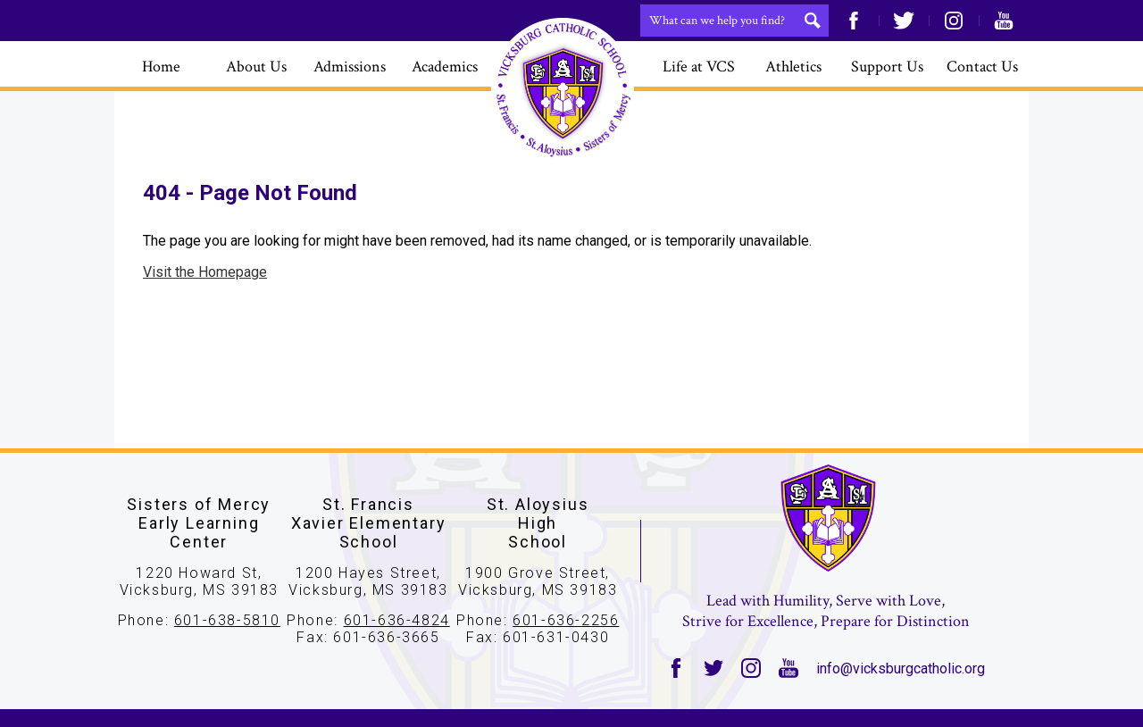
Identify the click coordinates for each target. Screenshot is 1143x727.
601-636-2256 (566, 620)
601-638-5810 (227, 620)
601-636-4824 (397, 620)
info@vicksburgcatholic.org (900, 668)
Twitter (903, 20)
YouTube (1003, 20)
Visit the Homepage (205, 271)
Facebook (853, 20)
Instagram (953, 20)
